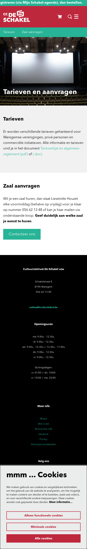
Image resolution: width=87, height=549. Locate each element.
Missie (43, 419)
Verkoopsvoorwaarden (43, 444)
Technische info (43, 429)
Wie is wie (43, 424)
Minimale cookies (43, 526)
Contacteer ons (22, 234)
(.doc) (37, 154)
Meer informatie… (60, 502)
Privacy (43, 439)
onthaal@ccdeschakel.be (43, 307)
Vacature (43, 434)
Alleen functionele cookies (43, 515)
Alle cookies (43, 538)
